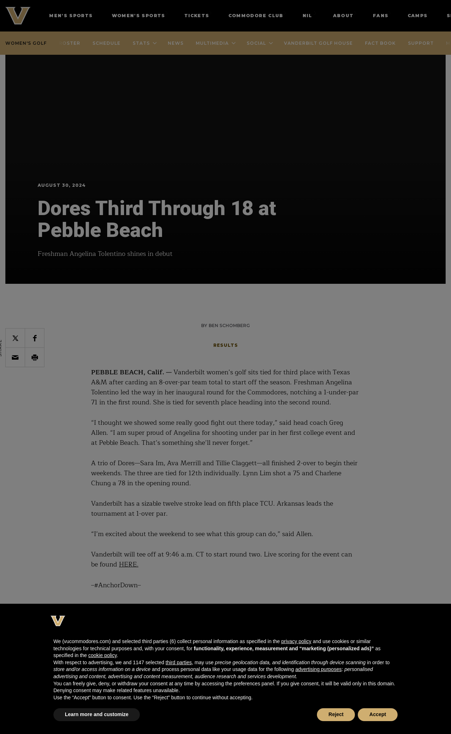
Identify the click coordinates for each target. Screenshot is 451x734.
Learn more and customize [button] (96, 714)
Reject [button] (335, 714)
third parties (179, 662)
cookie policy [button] (102, 655)
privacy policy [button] (296, 641)
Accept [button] (377, 714)
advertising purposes (318, 669)
